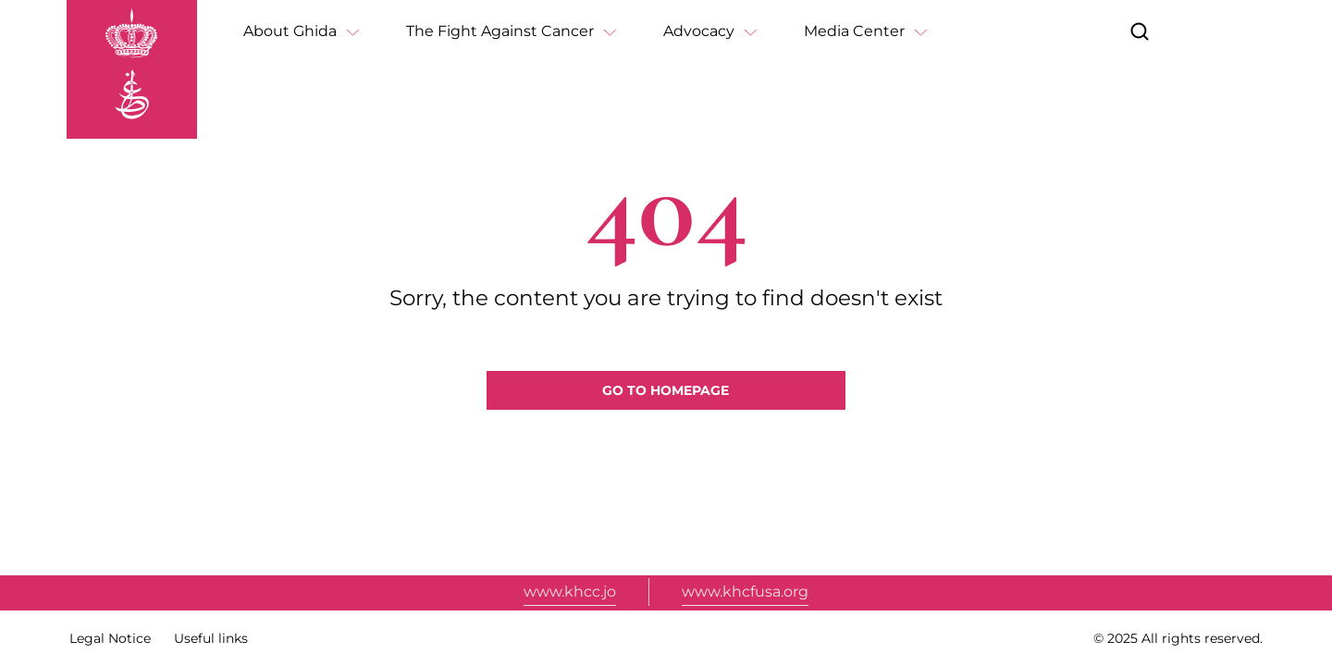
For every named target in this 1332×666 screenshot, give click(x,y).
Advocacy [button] (698, 31)
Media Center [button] (854, 31)
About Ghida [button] (290, 31)
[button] (1139, 31)
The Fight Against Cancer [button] (500, 31)
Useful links (211, 638)
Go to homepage (665, 390)
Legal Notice (110, 638)
